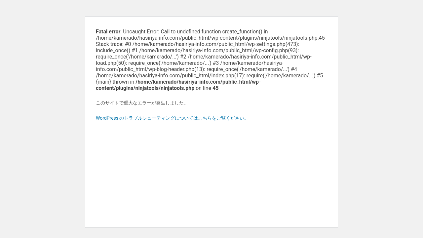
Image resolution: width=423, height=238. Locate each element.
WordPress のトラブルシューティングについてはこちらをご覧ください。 (172, 118)
